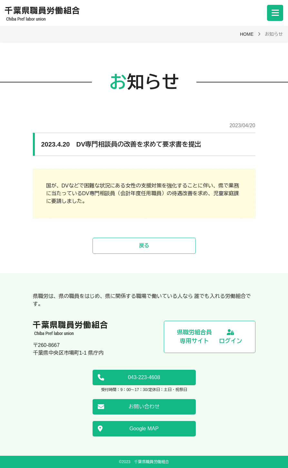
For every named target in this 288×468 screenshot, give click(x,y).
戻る (144, 245)
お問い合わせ (129, 407)
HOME (246, 34)
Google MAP (128, 428)
